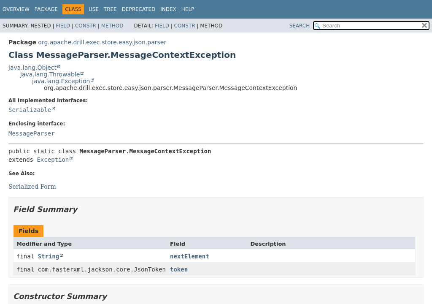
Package (46, 9)
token (179, 269)
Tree (110, 9)
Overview (16, 9)
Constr (85, 26)
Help (187, 9)
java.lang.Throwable (50, 74)
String (48, 256)
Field (63, 26)
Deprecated (139, 9)
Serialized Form (32, 186)
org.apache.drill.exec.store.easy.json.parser (102, 42)
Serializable (29, 109)
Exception (53, 159)
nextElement (189, 256)
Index (168, 9)
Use (94, 9)
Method (112, 26)
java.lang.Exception (61, 81)
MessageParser (31, 133)
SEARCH (299, 26)
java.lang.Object (32, 67)
